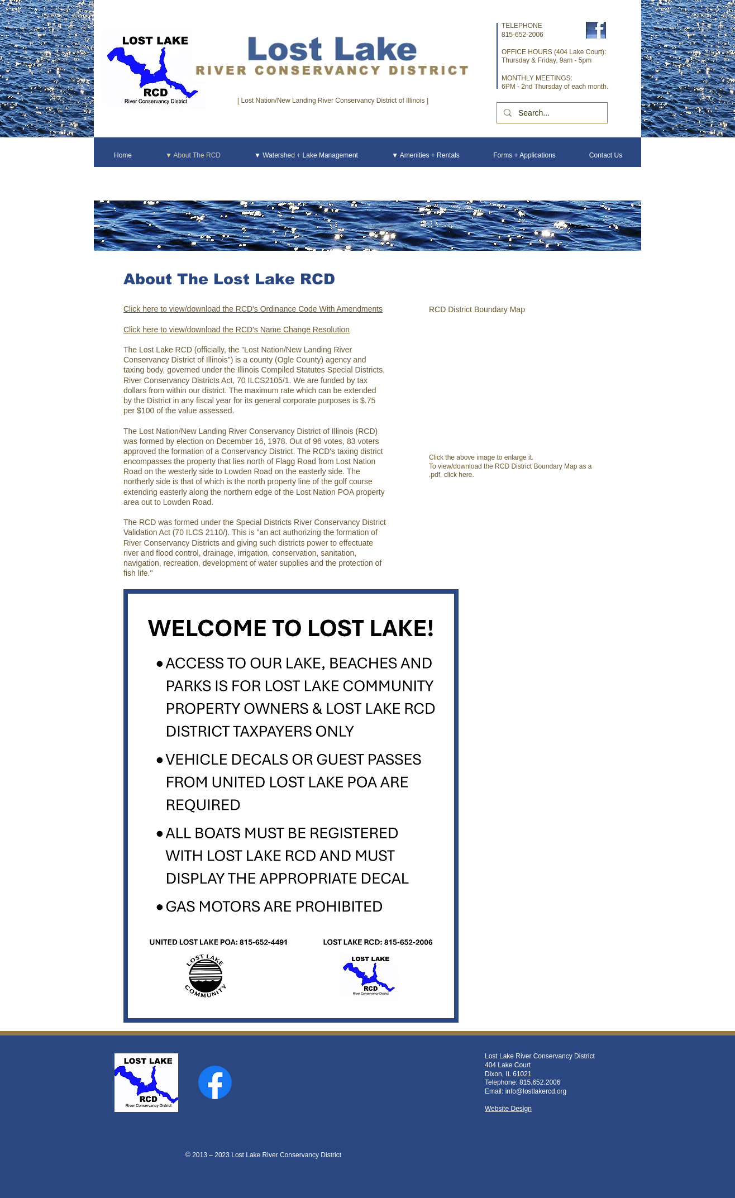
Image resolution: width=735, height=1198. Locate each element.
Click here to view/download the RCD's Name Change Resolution (236, 329)
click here (458, 475)
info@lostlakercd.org (536, 1091)
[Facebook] (215, 1082)
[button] (514, 383)
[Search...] (551, 113)
